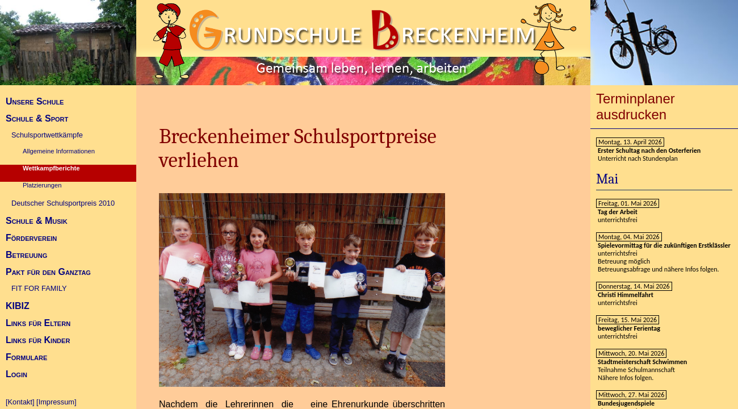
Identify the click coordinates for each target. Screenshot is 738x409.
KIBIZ (18, 306)
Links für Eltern (38, 323)
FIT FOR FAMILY (39, 288)
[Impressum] (56, 402)
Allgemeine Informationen (59, 151)
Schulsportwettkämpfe (47, 135)
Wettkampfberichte (51, 168)
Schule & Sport (37, 118)
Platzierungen (42, 185)
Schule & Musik (37, 221)
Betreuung (26, 255)
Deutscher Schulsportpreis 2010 (63, 203)
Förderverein (31, 238)
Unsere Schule (35, 101)
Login (16, 374)
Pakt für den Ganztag (48, 272)
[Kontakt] (20, 402)
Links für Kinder (38, 340)
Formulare (26, 357)
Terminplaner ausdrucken (635, 106)
